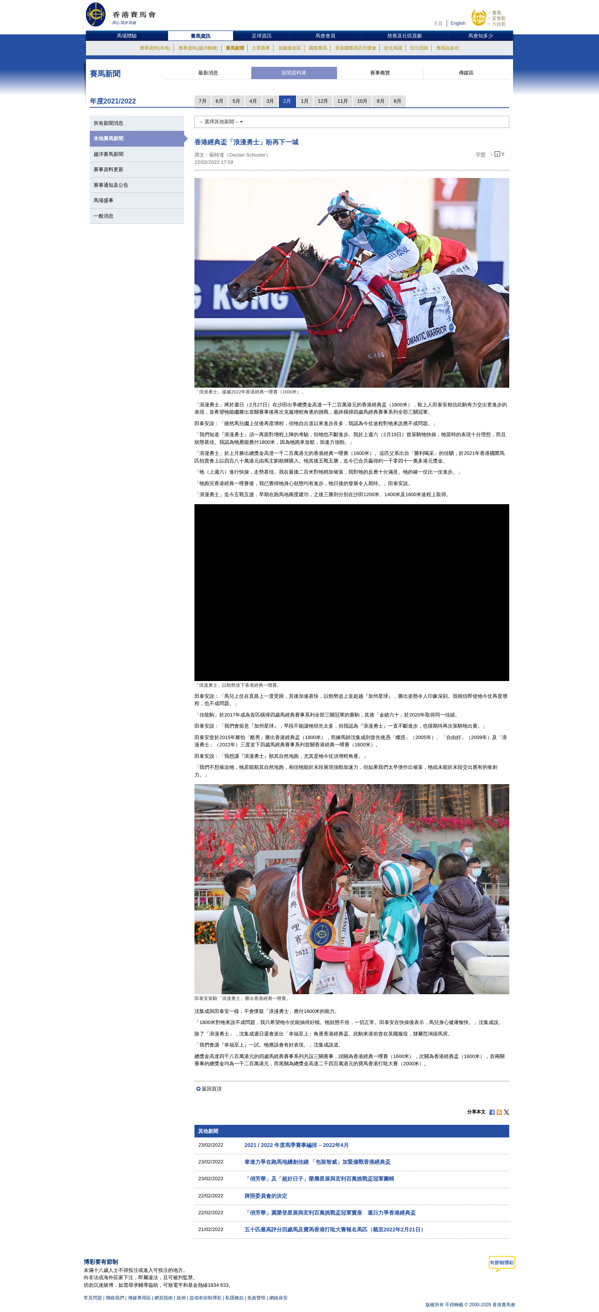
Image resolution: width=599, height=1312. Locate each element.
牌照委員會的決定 (265, 1196)
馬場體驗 (127, 36)
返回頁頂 (212, 1089)
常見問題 (93, 1298)
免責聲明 (256, 1298)
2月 (287, 101)
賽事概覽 (380, 73)
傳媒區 (466, 73)
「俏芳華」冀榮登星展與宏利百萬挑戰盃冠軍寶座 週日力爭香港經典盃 (330, 1213)
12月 (323, 101)
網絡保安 (278, 1298)
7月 (202, 101)
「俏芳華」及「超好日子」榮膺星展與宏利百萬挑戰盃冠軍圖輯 (319, 1179)
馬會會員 (325, 36)
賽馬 (496, 13)
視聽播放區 (289, 48)
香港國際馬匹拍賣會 (355, 48)
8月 (397, 101)
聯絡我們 (115, 1298)
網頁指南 (163, 1298)
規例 (181, 1298)
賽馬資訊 (200, 36)
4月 (253, 101)
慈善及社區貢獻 (404, 36)
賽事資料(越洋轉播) (198, 48)
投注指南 (419, 48)
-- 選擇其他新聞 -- (221, 122)
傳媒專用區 (139, 1298)
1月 (305, 101)
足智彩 (499, 18)
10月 (362, 101)
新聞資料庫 (294, 73)
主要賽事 (261, 48)
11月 (342, 101)
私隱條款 (234, 1298)
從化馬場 (393, 48)
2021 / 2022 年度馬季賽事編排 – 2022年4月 (296, 1145)
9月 (380, 101)
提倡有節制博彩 (205, 1298)
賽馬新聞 (235, 48)
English (458, 23)
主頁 (438, 23)
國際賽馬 (318, 48)
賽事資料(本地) (155, 48)
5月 (236, 101)
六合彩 (499, 24)
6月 (219, 101)
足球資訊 (262, 36)
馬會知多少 (480, 36)
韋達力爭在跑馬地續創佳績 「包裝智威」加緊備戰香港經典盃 (317, 1162)
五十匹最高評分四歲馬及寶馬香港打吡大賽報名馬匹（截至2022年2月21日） (335, 1229)
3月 (270, 101)
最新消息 (208, 73)
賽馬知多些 (447, 48)
